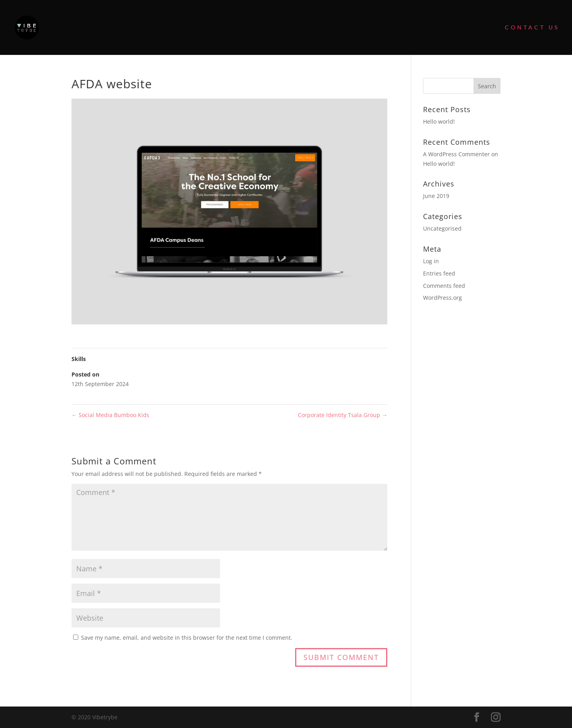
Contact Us (532, 28)
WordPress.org (442, 297)
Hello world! (439, 121)
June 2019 (436, 196)
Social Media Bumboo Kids (110, 415)
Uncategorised (442, 228)
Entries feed (439, 273)
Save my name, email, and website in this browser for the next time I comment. (186, 637)
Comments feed (444, 285)
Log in (431, 261)
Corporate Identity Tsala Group (342, 415)
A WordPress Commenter (456, 154)
